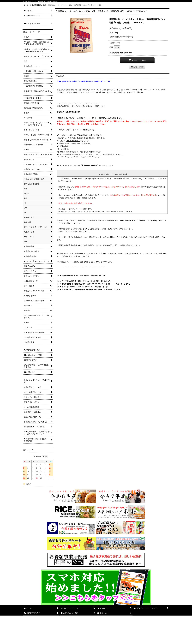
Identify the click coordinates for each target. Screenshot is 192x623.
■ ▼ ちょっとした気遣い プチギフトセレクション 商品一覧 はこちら (83, 287)
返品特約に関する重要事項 (120, 53)
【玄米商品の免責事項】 (89, 165)
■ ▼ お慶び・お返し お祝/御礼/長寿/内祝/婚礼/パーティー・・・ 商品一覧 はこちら (89, 289)
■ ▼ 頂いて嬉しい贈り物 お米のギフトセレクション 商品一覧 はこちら (84, 281)
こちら (86, 229)
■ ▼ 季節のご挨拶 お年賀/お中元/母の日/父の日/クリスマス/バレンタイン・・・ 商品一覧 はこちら (94, 284)
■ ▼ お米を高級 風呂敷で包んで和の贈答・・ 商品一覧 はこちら (82, 275)
